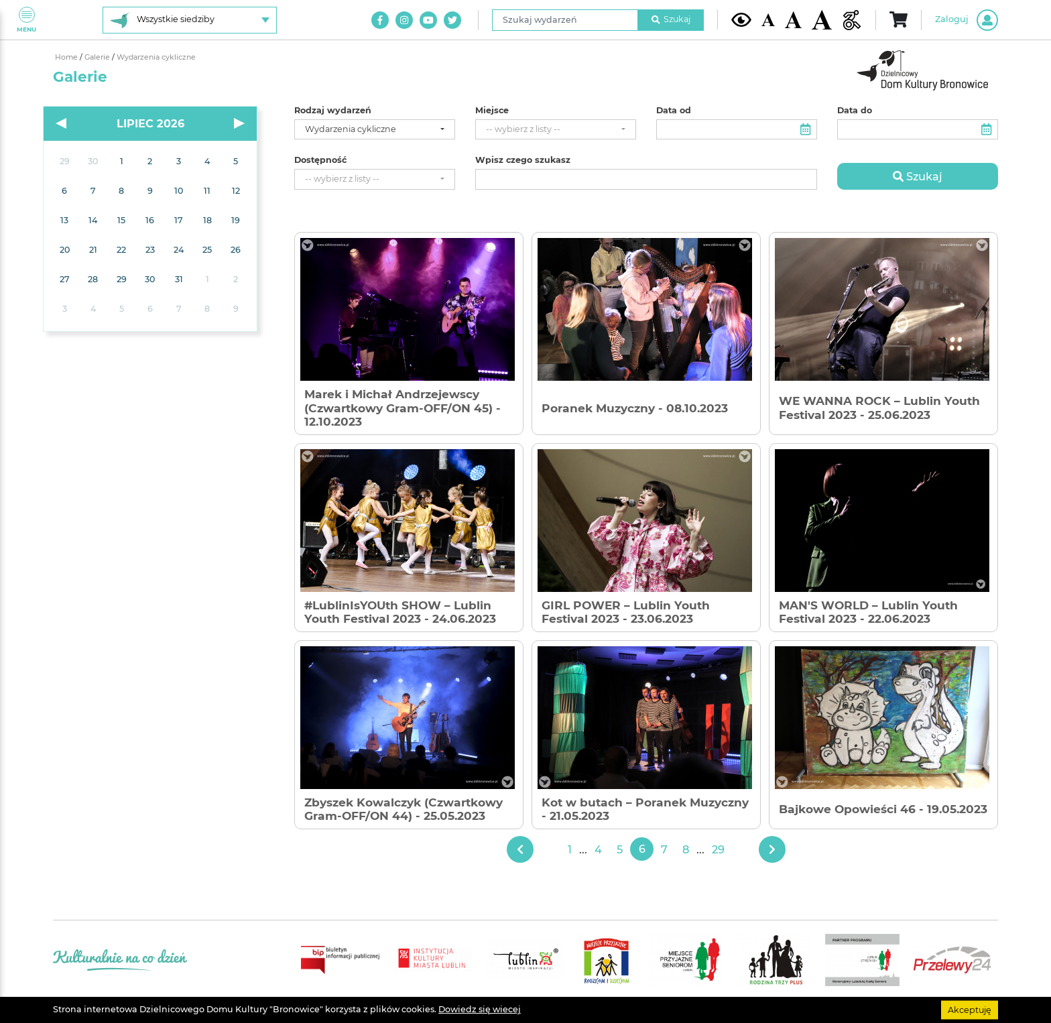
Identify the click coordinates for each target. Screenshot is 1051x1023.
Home (67, 57)
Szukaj (671, 19)
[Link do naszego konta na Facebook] (380, 20)
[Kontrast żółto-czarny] (741, 19)
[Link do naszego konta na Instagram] (404, 20)
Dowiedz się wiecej (479, 1009)
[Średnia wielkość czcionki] (793, 19)
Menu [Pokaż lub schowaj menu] (26, 20)
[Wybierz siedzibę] (190, 20)
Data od (673, 110)
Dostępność (320, 160)
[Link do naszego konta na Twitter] (452, 20)
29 (718, 849)
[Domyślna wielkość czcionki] (768, 19)
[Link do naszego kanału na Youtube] (428, 20)
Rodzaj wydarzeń (332, 110)
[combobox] (374, 129)
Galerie (98, 57)
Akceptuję (969, 1009)
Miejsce (492, 110)
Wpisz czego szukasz (522, 160)
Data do (854, 110)
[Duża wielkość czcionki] (822, 19)
